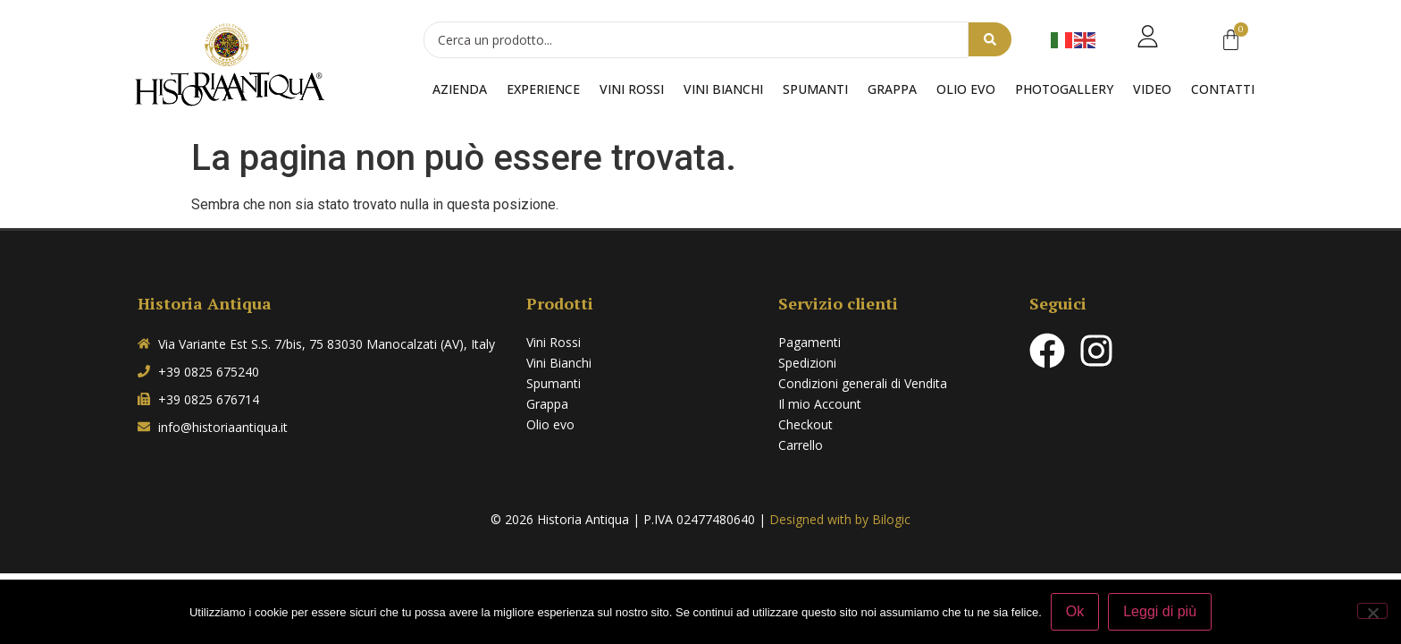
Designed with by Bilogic (839, 519)
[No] (1372, 611)
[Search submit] (990, 40)
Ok (1075, 611)
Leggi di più (1159, 611)
